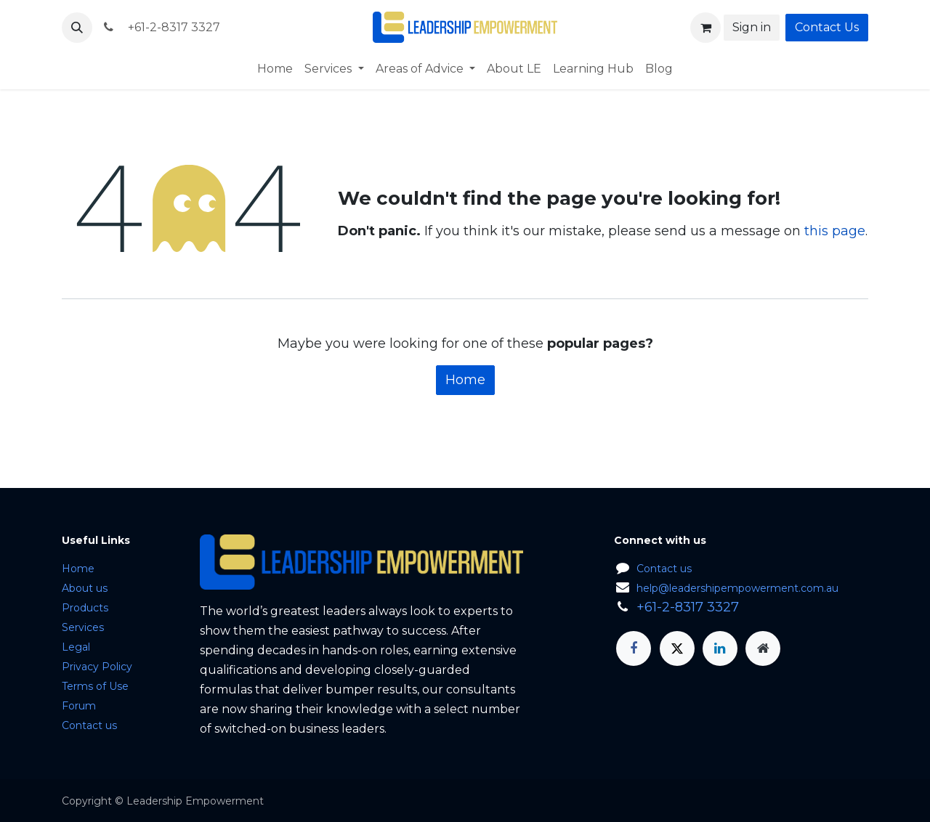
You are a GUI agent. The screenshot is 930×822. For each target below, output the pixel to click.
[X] (677, 648)
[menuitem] (275, 69)
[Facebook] (633, 648)
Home (465, 380)
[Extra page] (762, 648)
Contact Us (827, 27)
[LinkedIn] (720, 648)
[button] (77, 27)
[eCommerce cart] (705, 27)
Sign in (751, 27)
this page (834, 231)
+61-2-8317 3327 (160, 27)
